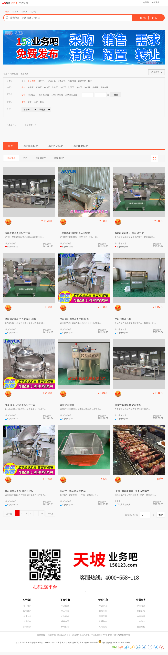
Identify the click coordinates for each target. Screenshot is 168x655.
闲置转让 (42, 81)
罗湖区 (39, 87)
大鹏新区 (104, 87)
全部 (23, 81)
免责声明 (141, 619)
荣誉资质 (27, 630)
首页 (5, 74)
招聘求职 (72, 81)
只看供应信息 (66, 147)
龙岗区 (63, 87)
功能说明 (103, 630)
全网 (7, 12)
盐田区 (71, 87)
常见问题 (103, 619)
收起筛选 (155, 72)
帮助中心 (103, 600)
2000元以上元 (71, 95)
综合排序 (13, 160)
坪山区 (87, 87)
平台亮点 (103, 608)
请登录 (145, 3)
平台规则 (65, 608)
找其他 (33, 12)
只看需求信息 (36, 147)
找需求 (15, 12)
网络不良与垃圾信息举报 (119, 638)
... (36, 515)
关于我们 (27, 600)
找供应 (24, 12)
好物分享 (52, 81)
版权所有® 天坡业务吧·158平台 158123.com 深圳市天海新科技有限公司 (48, 646)
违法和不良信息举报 (81, 638)
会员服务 (141, 600)
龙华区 (79, 87)
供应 (36, 102)
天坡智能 (52, 638)
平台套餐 (65, 614)
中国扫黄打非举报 (99, 638)
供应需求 (24, 74)
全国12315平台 (63, 638)
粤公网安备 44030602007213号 (116, 646)
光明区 (95, 87)
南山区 (47, 87)
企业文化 (27, 619)
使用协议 (141, 608)
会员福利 (141, 630)
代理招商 (65, 630)
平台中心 (65, 600)
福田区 (30, 87)
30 (41, 515)
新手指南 (103, 624)
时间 (30, 160)
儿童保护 (141, 624)
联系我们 (27, 614)
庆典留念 (62, 81)
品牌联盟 (65, 624)
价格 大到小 (47, 160)
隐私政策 (141, 614)
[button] (72, 62)
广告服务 (65, 619)
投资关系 (103, 614)
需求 (30, 102)
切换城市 (23, 3)
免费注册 (155, 3)
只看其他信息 (96, 147)
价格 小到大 (68, 160)
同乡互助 (14, 74)
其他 (90, 81)
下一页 (50, 515)
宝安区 (55, 87)
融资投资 (82, 81)
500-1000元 (44, 95)
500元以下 (32, 95)
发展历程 (27, 624)
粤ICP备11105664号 (89, 646)
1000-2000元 (57, 95)
